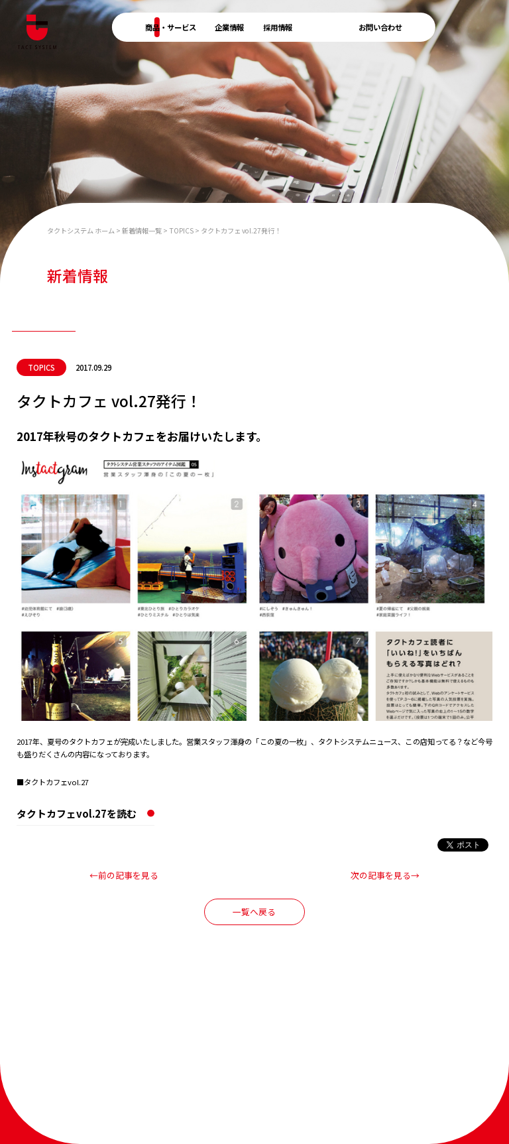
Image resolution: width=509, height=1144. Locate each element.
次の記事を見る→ (385, 875)
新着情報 (325, 27)
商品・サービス (170, 27)
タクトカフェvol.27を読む (77, 813)
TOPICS (41, 367)
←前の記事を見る (123, 875)
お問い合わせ (380, 27)
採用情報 (277, 27)
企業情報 (229, 27)
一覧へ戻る (254, 911)
